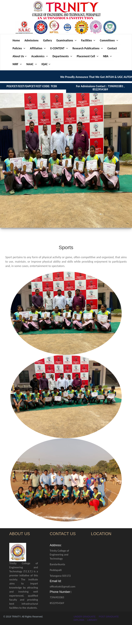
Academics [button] (39, 56)
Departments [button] (62, 56)
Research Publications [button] (87, 48)
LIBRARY (92, 620)
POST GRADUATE (109, 616)
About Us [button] (20, 56)
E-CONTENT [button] (59, 48)
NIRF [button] (17, 64)
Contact (112, 48)
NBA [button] (107, 56)
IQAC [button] (45, 64)
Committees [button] (109, 40)
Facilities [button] (88, 40)
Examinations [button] (66, 40)
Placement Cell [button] (87, 56)
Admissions (31, 40)
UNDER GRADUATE (85, 616)
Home (16, 40)
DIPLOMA (79, 620)
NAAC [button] (31, 64)
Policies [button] (19, 48)
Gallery (47, 40)
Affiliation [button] (38, 48)
